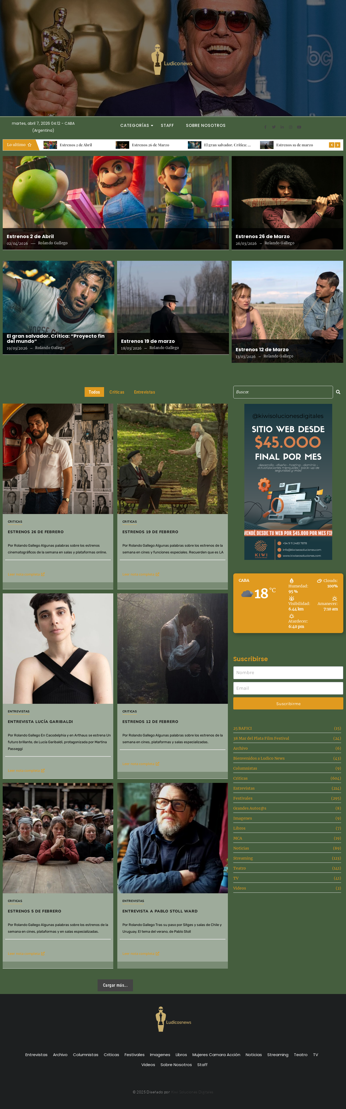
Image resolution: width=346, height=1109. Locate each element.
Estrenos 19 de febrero (150, 532)
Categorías (136, 125)
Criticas (15, 522)
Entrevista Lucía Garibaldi (40, 721)
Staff (167, 125)
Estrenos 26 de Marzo (150, 144)
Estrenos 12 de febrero (164, 697)
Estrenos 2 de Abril (76, 144)
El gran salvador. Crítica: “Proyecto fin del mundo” (248, 144)
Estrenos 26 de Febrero (36, 532)
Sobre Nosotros (206, 125)
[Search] (283, 392)
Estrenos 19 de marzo (294, 144)
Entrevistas (18, 711)
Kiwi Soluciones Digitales (192, 1092)
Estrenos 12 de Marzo (262, 349)
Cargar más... (115, 985)
